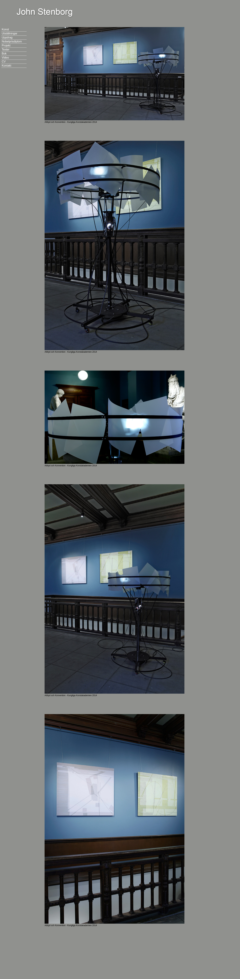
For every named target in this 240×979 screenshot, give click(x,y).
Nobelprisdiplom (12, 41)
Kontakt (6, 65)
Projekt (6, 45)
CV (4, 61)
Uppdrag (7, 37)
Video (5, 57)
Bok (4, 53)
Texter (5, 49)
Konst (5, 29)
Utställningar (9, 33)
